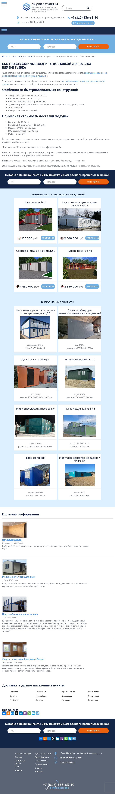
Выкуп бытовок (42, 757)
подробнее (48, 238)
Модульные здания (20, 761)
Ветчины (66, 700)
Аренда (18, 770)
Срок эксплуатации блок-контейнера (22, 658)
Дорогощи (67, 696)
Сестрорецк (93, 696)
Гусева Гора (41, 696)
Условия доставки (21, 56)
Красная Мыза (68, 691)
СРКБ (17, 766)
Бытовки (18, 757)
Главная (6, 56)
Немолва (14, 691)
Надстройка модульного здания (20, 614)
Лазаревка (93, 700)
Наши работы (41, 760)
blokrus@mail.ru (67, 762)
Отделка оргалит (11, 539)
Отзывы (38, 768)
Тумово (39, 700)
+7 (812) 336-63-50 (84, 18)
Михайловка (93, 691)
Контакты (39, 771)
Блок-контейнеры (23, 753)
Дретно (13, 696)
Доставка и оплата (43, 753)
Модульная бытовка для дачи (18, 576)
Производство (41, 764)
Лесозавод (41, 691)
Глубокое (14, 700)
